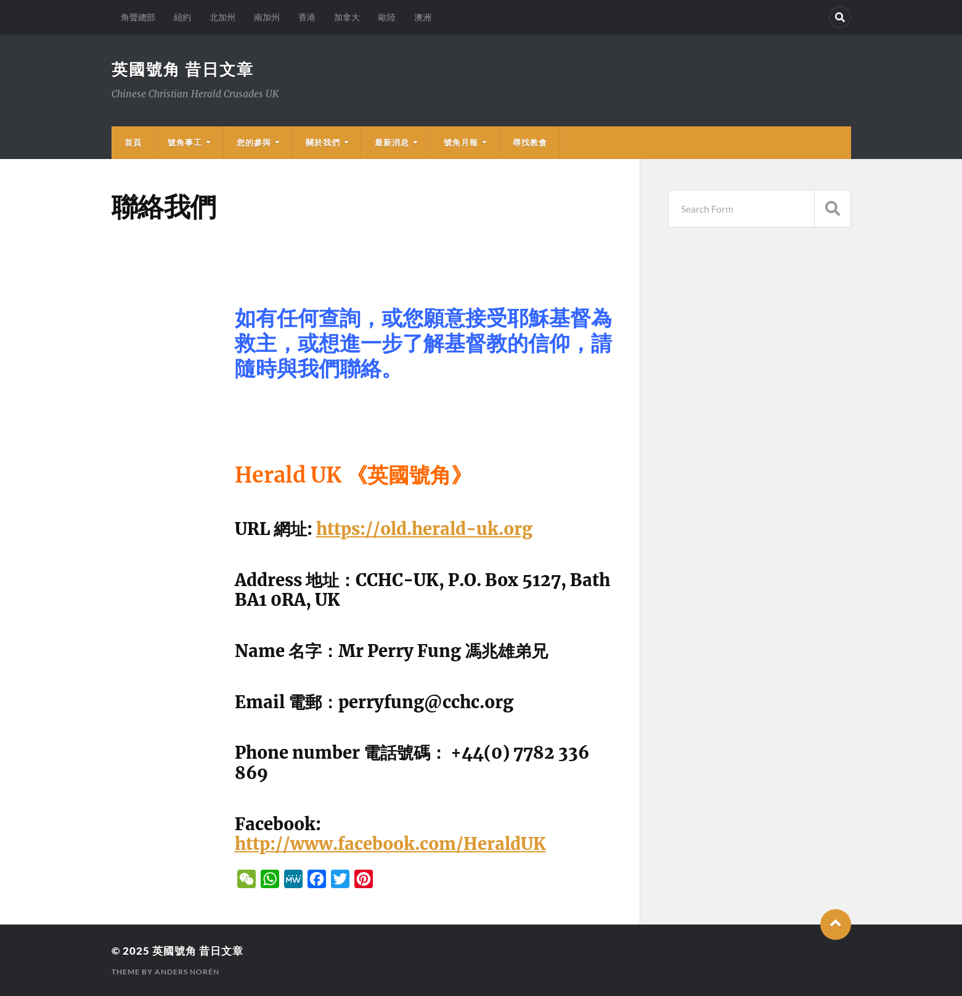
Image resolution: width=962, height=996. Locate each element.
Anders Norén (187, 971)
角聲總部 (138, 17)
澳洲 (422, 17)
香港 (307, 17)
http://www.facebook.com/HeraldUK (390, 843)
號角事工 (185, 142)
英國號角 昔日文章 (183, 69)
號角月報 (461, 142)
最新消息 (392, 142)
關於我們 (323, 142)
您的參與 (254, 142)
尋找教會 (530, 142)
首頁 (133, 142)
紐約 (182, 17)
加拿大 (347, 17)
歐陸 (387, 17)
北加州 (222, 17)
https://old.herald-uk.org (424, 528)
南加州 (267, 17)
